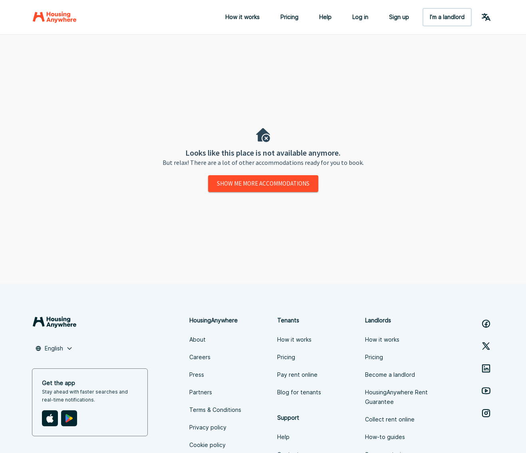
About (197, 339)
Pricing (289, 17)
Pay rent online (297, 374)
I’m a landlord (447, 17)
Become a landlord (390, 374)
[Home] (54, 17)
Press (196, 374)
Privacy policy (207, 427)
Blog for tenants (299, 392)
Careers (199, 357)
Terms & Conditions (215, 409)
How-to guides (385, 436)
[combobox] (54, 348)
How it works (242, 17)
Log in (360, 17)
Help (325, 17)
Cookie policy (207, 444)
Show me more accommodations (263, 183)
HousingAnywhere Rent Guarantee (396, 397)
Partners (200, 392)
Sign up (399, 17)
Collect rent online (390, 419)
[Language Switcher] (486, 17)
